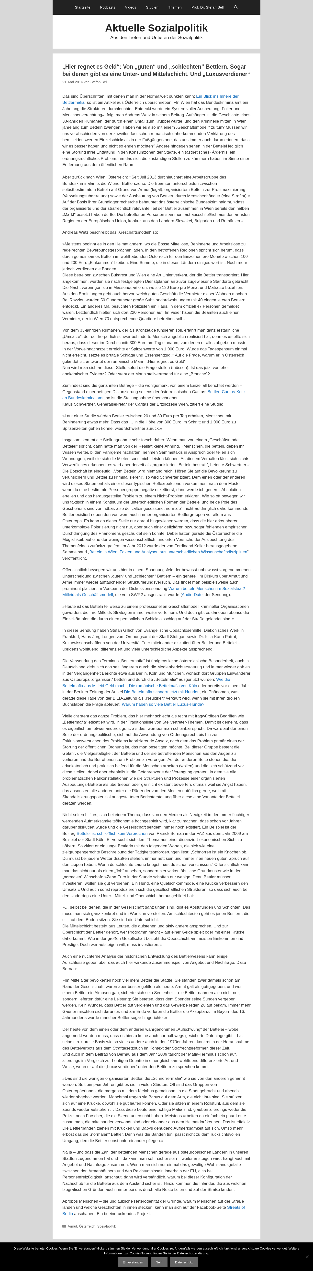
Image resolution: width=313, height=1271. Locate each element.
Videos (130, 7)
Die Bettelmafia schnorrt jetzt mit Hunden (162, 692)
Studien (152, 7)
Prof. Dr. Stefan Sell (207, 7)
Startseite (82, 7)
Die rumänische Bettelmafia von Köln (163, 685)
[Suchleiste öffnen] (236, 7)
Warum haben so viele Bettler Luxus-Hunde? (163, 704)
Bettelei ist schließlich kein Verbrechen (112, 833)
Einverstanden (133, 1262)
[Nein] (306, 1256)
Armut (72, 1226)
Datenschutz (184, 1262)
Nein (159, 1262)
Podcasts (107, 7)
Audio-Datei (192, 594)
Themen (175, 7)
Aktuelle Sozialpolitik (156, 28)
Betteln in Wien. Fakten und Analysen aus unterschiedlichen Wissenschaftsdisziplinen (168, 552)
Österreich (87, 1226)
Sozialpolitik (106, 1226)
